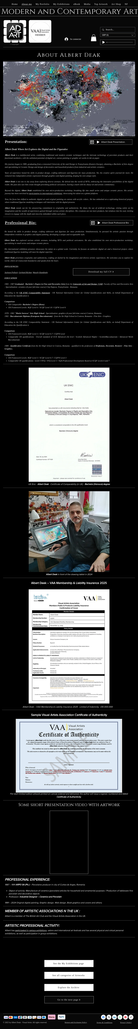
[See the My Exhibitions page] (69, 963)
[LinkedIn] (114, 1017)
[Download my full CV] (101, 271)
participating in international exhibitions (45, 193)
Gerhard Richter (25, 272)
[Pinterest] (125, 1017)
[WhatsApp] (120, 1017)
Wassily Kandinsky (40, 272)
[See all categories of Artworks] (69, 975)
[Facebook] (103, 1017)
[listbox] (117, 35)
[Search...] (117, 29)
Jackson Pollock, (11, 272)
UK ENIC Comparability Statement (34, 293)
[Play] (103, 42)
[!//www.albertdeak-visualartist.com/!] (131, 1017)
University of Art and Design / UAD (88, 284)
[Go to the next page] (69, 999)
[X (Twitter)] (108, 1017)
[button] (94, 37)
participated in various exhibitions (31, 930)
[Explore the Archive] (69, 987)
